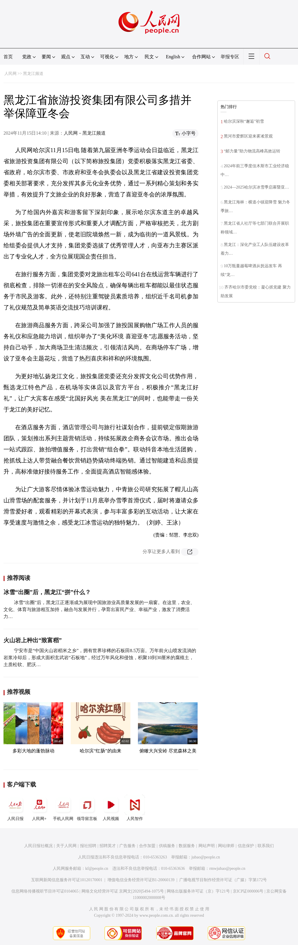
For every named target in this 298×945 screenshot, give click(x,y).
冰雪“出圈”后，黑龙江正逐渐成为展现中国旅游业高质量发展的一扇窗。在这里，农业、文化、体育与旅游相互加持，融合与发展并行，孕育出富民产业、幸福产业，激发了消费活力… (99, 609)
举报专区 (230, 56)
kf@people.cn (96, 868)
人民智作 (135, 808)
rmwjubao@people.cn (227, 868)
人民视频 (111, 808)
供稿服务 (167, 846)
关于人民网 (66, 846)
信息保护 (246, 846)
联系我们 (266, 846)
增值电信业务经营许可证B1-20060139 (141, 880)
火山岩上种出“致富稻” (32, 640)
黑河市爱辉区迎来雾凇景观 (248, 136)
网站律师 (226, 846)
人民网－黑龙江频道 (85, 133)
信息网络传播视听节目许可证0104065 (45, 891)
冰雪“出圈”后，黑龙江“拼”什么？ (47, 592)
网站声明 (206, 846)
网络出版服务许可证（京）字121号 (198, 891)
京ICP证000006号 (248, 891)
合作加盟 (147, 846)
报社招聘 (88, 846)
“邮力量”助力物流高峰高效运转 (252, 151)
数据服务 (187, 846)
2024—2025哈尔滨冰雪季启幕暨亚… (256, 187)
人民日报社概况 (38, 846)
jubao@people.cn (205, 857)
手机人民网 (63, 808)
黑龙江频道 (33, 73)
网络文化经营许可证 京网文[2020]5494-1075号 (122, 891)
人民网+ (39, 808)
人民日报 (15, 808)
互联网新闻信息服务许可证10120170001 (66, 880)
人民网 (10, 73)
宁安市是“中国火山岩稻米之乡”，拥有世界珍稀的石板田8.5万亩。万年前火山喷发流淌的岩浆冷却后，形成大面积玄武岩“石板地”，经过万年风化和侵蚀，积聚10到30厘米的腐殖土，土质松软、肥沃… (99, 657)
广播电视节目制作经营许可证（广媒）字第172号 (223, 880)
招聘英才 (108, 846)
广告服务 (127, 846)
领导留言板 (87, 808)
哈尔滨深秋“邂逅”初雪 (244, 121)
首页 (8, 56)
